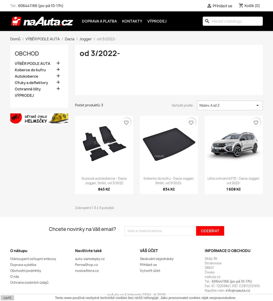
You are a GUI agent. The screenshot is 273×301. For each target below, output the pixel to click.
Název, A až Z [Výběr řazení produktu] (230, 105)
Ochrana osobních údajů (29, 282)
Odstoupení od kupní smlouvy (33, 259)
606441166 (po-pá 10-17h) (40, 5)
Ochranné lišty (28, 89)
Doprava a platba (99, 21)
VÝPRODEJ (24, 95)
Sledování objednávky (157, 259)
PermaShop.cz (86, 265)
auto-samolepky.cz (90, 259)
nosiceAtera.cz (87, 270)
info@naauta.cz (238, 290)
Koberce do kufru (30, 70)
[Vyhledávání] (233, 21)
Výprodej (157, 21)
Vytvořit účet (150, 270)
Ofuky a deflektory (31, 82)
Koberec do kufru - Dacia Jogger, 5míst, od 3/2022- (169, 180)
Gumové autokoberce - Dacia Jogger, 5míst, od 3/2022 (103, 180)
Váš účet (149, 250)
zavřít (7, 298)
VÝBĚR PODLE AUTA (32, 63)
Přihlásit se (148, 265)
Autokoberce (26, 76)
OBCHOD (27, 53)
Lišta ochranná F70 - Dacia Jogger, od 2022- (233, 180)
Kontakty (132, 21)
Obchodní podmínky (25, 270)
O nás (14, 276)
